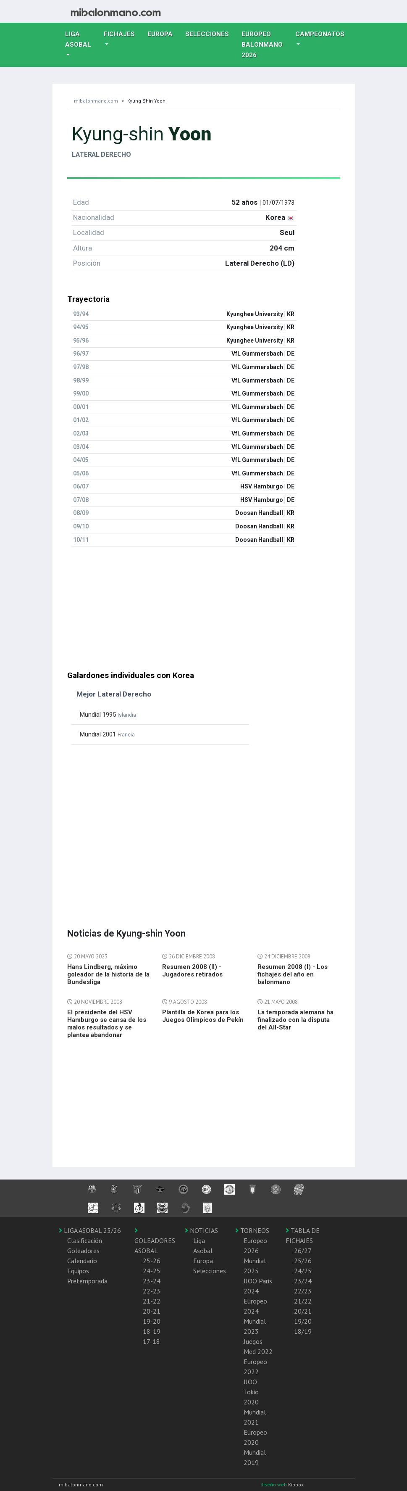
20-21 (151, 1311)
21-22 (151, 1301)
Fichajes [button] (119, 34)
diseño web (274, 1484)
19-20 (151, 1321)
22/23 (303, 1291)
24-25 (151, 1271)
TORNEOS (252, 1230)
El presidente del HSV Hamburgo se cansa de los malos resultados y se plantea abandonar (106, 1023)
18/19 (303, 1331)
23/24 (303, 1281)
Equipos (78, 1271)
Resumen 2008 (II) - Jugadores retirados (192, 970)
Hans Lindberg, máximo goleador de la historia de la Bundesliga (108, 974)
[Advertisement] (203, 612)
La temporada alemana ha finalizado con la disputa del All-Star (295, 1019)
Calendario (82, 1260)
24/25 (303, 1271)
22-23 (151, 1291)
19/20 (303, 1321)
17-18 (151, 1341)
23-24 (151, 1281)
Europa (163, 33)
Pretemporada (87, 1281)
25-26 (151, 1260)
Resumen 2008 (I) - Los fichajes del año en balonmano (292, 974)
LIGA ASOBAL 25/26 (90, 1230)
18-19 (151, 1331)
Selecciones (210, 33)
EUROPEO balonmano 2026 (265, 44)
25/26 (303, 1260)
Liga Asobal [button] (78, 39)
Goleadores (83, 1250)
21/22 (303, 1301)
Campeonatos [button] (319, 34)
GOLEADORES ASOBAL (154, 1241)
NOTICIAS (201, 1230)
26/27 (303, 1250)
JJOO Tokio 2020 (251, 1392)
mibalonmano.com (96, 101)
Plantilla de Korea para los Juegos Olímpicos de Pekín (203, 1016)
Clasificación (84, 1240)
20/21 (303, 1311)
